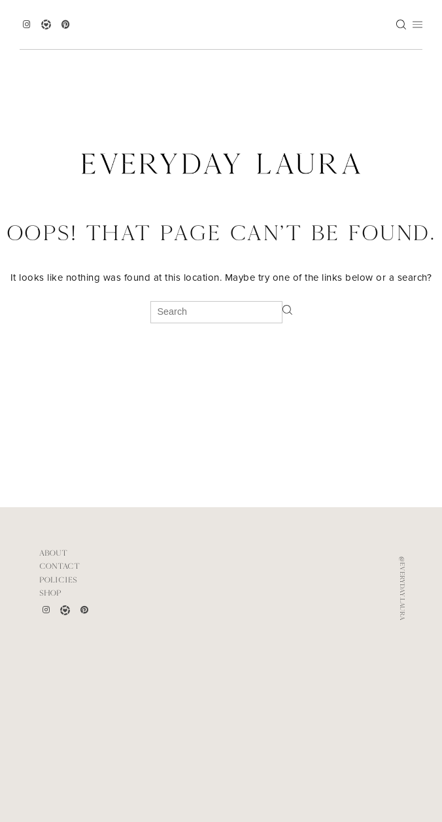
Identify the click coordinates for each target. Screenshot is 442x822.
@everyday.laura (402, 588)
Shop (50, 593)
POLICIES (58, 579)
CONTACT (59, 566)
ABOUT (53, 553)
